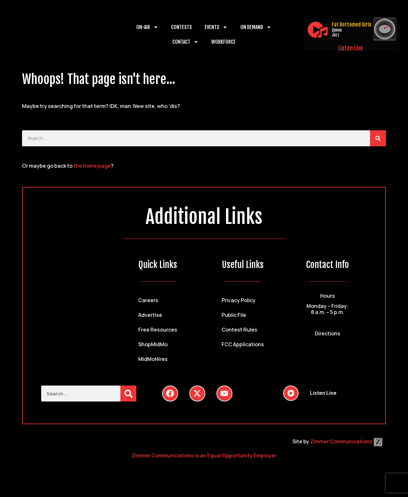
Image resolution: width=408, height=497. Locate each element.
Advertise (150, 314)
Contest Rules (239, 329)
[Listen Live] (317, 29)
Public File (234, 314)
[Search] (378, 138)
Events (216, 27)
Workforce (223, 42)
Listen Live (350, 48)
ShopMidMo (153, 344)
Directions (327, 333)
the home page (92, 165)
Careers (148, 300)
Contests (181, 27)
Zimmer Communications (346, 441)
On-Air (147, 27)
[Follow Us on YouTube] (224, 393)
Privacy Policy (238, 300)
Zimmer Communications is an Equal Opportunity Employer (204, 455)
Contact (185, 42)
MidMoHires (153, 359)
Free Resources (157, 329)
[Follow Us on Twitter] (197, 393)
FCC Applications (243, 344)
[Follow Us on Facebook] (170, 393)
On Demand (255, 27)
